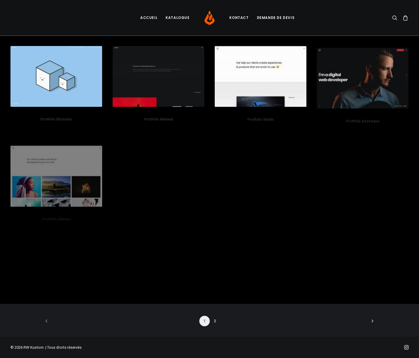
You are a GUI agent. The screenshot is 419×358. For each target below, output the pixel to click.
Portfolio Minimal (158, 119)
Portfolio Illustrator (56, 119)
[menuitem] (148, 18)
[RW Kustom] (209, 17)
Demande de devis (276, 17)
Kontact (238, 17)
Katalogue (177, 17)
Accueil (148, 17)
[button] (396, 18)
